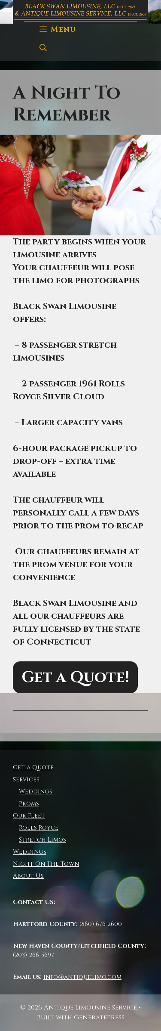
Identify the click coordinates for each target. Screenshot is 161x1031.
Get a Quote (33, 767)
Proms (29, 803)
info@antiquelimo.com (82, 977)
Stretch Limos (42, 840)
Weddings (35, 791)
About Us (28, 876)
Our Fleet (29, 816)
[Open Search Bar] (43, 48)
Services (26, 779)
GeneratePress (99, 1017)
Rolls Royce (38, 828)
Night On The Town (46, 864)
